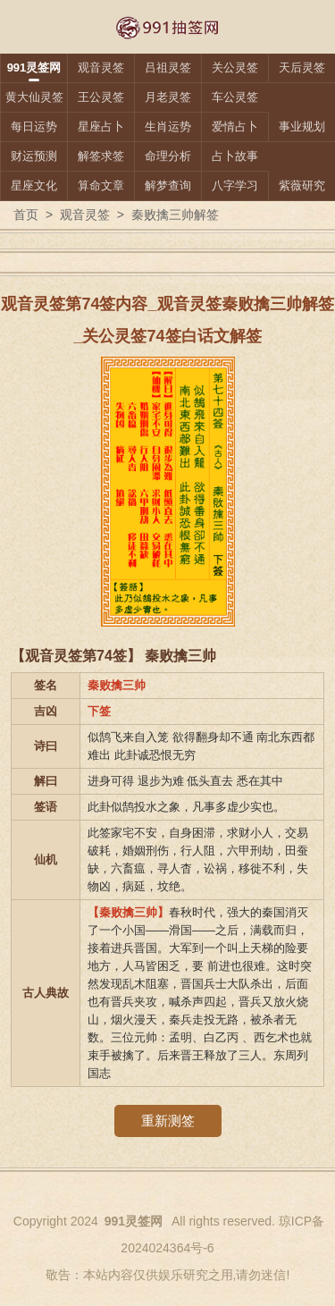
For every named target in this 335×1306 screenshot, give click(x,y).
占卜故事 (235, 156)
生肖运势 (168, 126)
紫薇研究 (302, 185)
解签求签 (101, 156)
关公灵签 (235, 67)
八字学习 (235, 185)
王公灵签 (101, 97)
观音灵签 (101, 67)
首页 (25, 214)
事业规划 (302, 126)
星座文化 (34, 185)
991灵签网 (34, 67)
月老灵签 (168, 97)
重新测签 (168, 1120)
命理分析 (168, 156)
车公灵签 (235, 97)
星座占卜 (101, 126)
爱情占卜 (235, 126)
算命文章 (101, 185)
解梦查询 (168, 185)
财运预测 (34, 156)
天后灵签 (302, 67)
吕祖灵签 (168, 67)
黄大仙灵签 (34, 97)
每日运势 (34, 126)
